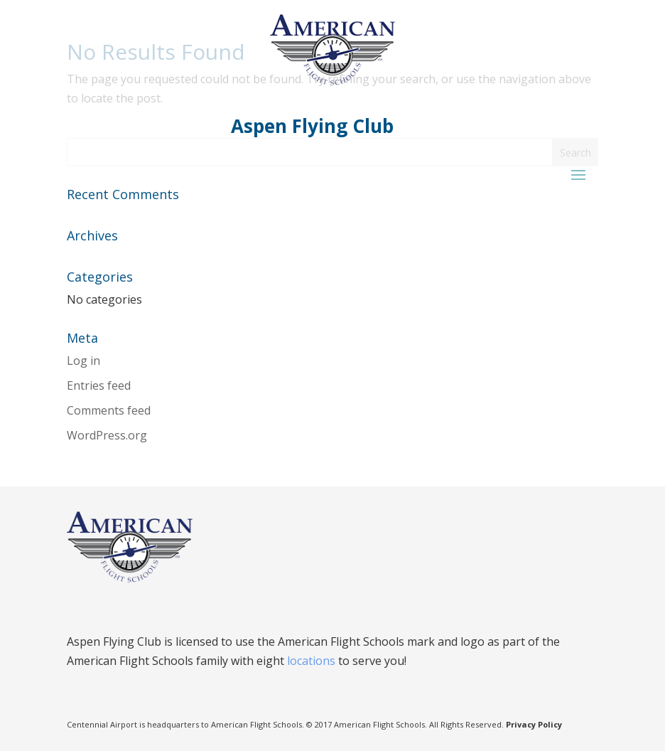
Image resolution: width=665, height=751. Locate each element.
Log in (83, 360)
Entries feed (99, 385)
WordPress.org (107, 435)
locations (311, 661)
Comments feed (109, 410)
